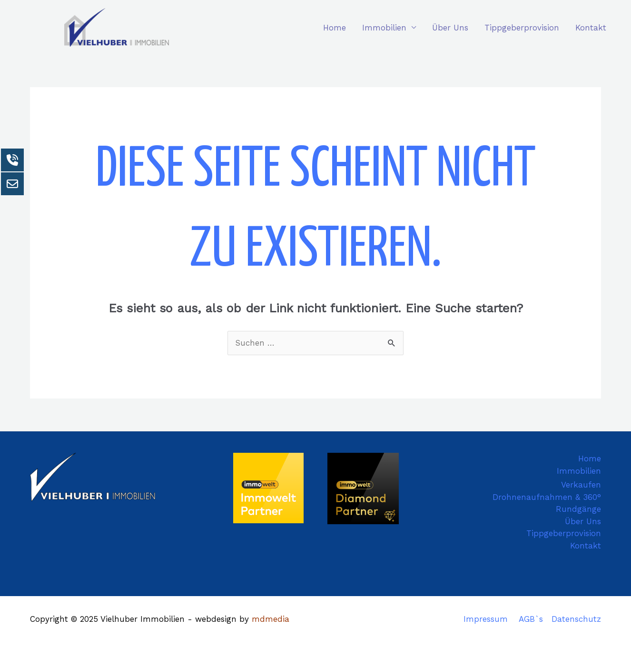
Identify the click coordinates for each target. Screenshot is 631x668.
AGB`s (531, 619)
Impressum (485, 619)
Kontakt (590, 27)
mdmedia (270, 619)
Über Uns (450, 27)
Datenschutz (576, 619)
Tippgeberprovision (521, 27)
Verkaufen (581, 484)
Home (334, 27)
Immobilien (384, 27)
